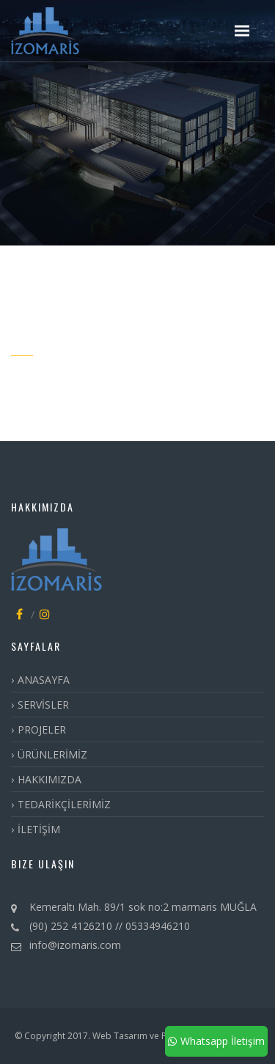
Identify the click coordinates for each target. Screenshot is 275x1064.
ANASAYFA (44, 680)
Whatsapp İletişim (216, 1041)
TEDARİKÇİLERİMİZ (64, 804)
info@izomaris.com (75, 945)
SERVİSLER (43, 705)
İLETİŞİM (39, 829)
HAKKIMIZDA (49, 779)
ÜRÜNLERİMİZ (52, 754)
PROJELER (42, 729)
